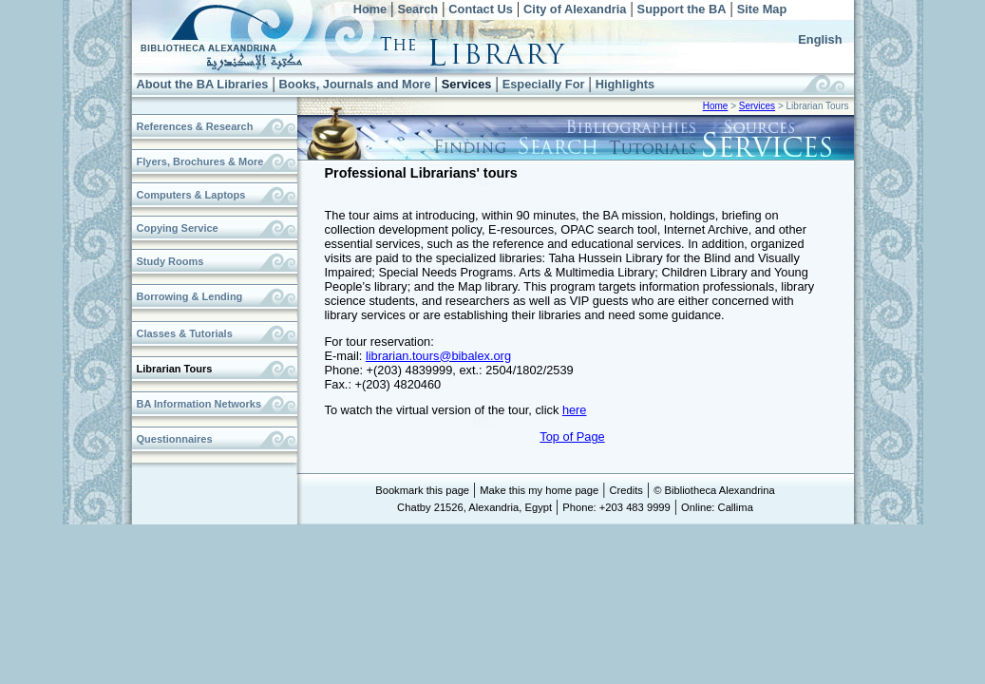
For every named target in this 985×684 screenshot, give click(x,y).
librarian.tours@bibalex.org (438, 356)
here (574, 410)
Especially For (543, 84)
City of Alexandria (574, 9)
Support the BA (682, 9)
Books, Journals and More (355, 84)
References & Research (195, 126)
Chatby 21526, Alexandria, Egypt (474, 507)
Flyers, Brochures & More (200, 161)
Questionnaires (175, 439)
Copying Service (177, 228)
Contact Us (480, 9)
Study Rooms (170, 261)
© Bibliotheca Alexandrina (714, 490)
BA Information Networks (199, 403)
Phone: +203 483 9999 (616, 507)
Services (467, 84)
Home (370, 9)
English (820, 39)
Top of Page (572, 436)
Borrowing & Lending (190, 296)
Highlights (625, 84)
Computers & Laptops (191, 194)
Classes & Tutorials (185, 333)
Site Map (762, 9)
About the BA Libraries (203, 84)
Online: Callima (717, 507)
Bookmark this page (422, 490)
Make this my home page (539, 490)
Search (417, 9)
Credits (625, 490)
